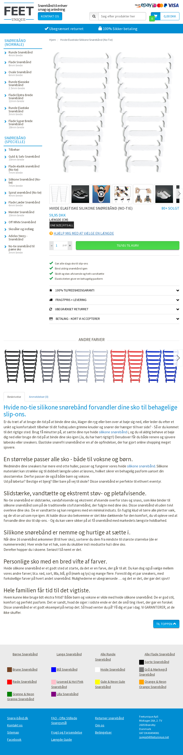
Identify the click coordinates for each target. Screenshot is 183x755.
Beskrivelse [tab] (14, 396)
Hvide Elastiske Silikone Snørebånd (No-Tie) (86, 39)
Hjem (52, 39)
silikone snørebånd (113, 432)
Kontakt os (50, 16)
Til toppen (166, 624)
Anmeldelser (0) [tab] (38, 396)
